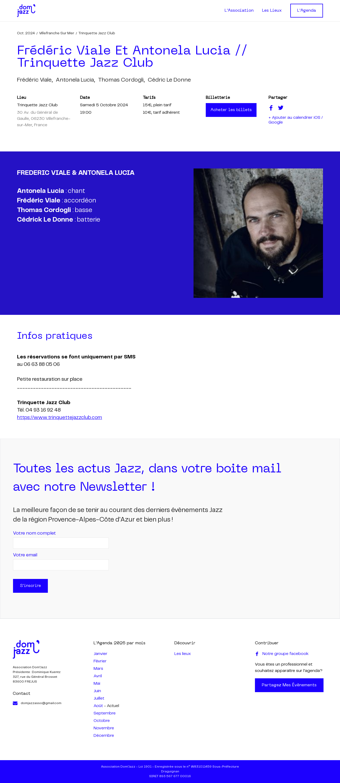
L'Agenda (306, 11)
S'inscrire (30, 586)
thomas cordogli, (121, 80)
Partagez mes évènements (289, 685)
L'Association (239, 11)
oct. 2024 (26, 33)
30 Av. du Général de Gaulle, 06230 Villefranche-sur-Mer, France (43, 119)
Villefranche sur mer (56, 33)
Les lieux (182, 654)
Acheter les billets (231, 110)
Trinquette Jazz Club (96, 33)
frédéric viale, (35, 80)
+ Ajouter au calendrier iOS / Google (295, 120)
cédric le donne (169, 80)
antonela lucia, (75, 80)
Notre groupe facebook (282, 654)
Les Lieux (272, 11)
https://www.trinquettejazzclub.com (59, 417)
